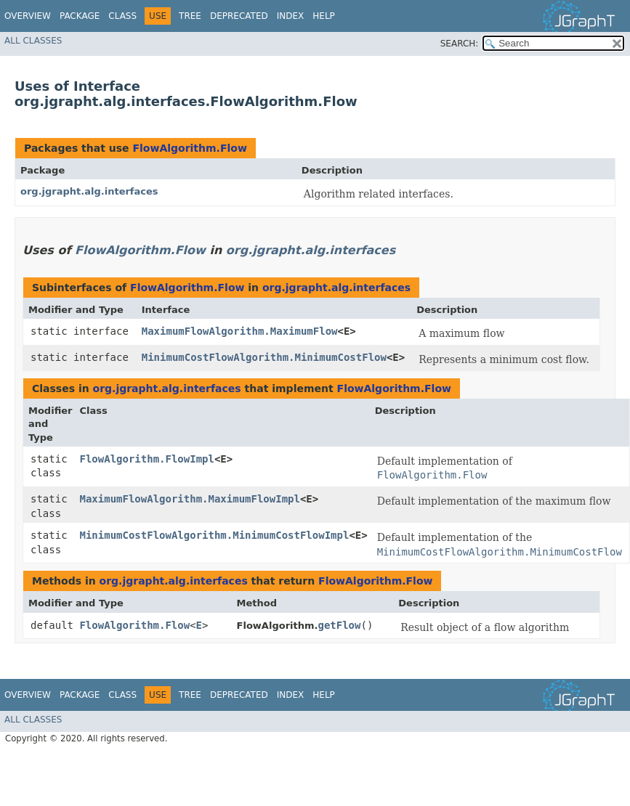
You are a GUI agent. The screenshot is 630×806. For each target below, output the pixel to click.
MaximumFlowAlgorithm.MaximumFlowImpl (190, 499)
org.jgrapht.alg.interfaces (89, 191)
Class (122, 16)
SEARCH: (459, 43)
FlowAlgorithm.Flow (189, 148)
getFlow (339, 625)
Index (290, 16)
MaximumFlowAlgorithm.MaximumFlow (240, 331)
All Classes (33, 41)
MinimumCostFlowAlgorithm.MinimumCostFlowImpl (215, 535)
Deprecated (239, 16)
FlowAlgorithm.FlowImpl (147, 459)
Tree (190, 16)
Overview (27, 16)
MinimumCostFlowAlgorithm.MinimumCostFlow (264, 357)
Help (323, 16)
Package (80, 16)
